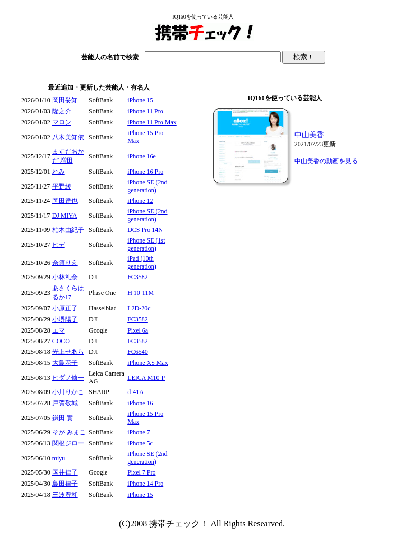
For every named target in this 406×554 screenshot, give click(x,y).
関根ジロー (68, 443)
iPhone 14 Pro (145, 483)
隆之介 (61, 111)
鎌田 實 (62, 418)
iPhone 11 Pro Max (152, 122)
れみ (58, 171)
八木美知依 (68, 137)
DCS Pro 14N (145, 230)
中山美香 (309, 135)
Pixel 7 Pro (141, 472)
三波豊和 (65, 494)
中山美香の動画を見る (326, 161)
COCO (61, 341)
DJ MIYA (64, 215)
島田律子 (65, 483)
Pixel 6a (137, 330)
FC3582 (137, 277)
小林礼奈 (65, 277)
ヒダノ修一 (68, 377)
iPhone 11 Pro (145, 111)
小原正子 (65, 308)
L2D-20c (138, 308)
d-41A (135, 392)
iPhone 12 (140, 200)
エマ (58, 330)
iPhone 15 (140, 100)
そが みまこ (69, 432)
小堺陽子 (65, 319)
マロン (61, 122)
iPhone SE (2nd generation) (147, 186)
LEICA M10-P (146, 377)
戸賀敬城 (65, 403)
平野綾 (61, 186)
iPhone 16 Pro (145, 171)
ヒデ (58, 244)
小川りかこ (68, 392)
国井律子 (65, 472)
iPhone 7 (138, 432)
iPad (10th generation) (141, 262)
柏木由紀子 (68, 230)
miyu (59, 458)
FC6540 (137, 351)
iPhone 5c (140, 443)
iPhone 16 (140, 403)
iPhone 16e (141, 156)
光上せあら (68, 351)
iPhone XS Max (147, 363)
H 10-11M (140, 293)
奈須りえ (65, 262)
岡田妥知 (65, 100)
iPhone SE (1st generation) (146, 244)
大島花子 (65, 363)
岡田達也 (65, 200)
